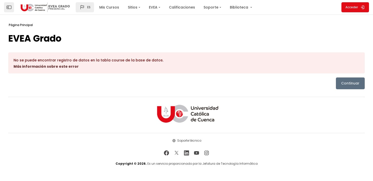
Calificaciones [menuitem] (182, 7)
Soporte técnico (189, 140)
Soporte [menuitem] (211, 7)
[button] (85, 7)
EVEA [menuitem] (153, 7)
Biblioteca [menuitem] (239, 7)
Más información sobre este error (57, 66)
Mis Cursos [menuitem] (109, 7)
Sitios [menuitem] (132, 7)
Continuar (338, 83)
